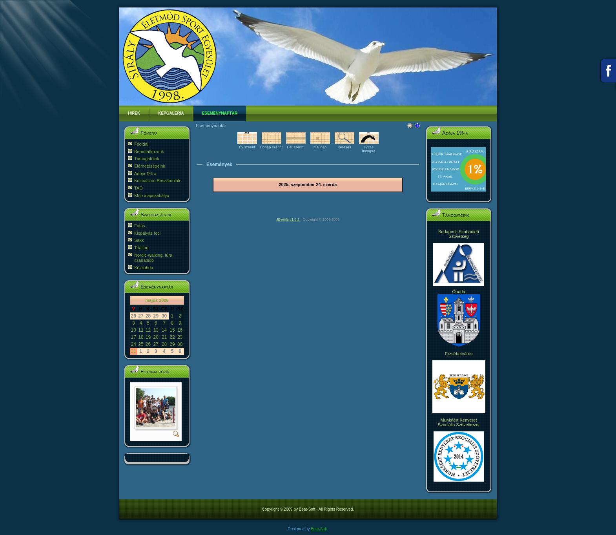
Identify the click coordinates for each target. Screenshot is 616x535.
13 (155, 330)
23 (179, 337)
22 (172, 337)
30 (179, 344)
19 (148, 337)
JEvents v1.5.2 (288, 219)
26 (148, 344)
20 (155, 337)
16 (179, 330)
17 (133, 337)
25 (140, 344)
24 (133, 344)
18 (140, 337)
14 (164, 330)
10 (133, 330)
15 (172, 330)
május (151, 300)
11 (140, 330)
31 (133, 351)
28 (164, 344)
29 (172, 344)
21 (164, 337)
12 (148, 330)
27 (155, 344)
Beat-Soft (319, 529)
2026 (163, 300)
